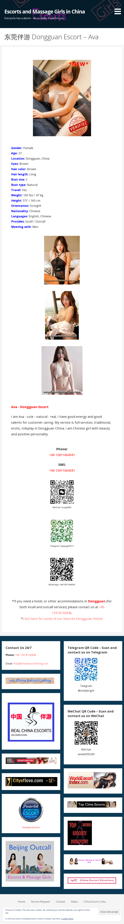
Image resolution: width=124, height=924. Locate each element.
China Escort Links (95, 901)
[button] (119, 7)
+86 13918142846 (25, 655)
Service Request (40, 901)
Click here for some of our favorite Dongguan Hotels (63, 618)
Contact (60, 901)
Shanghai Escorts (31, 827)
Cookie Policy (67, 918)
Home (21, 901)
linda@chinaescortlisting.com (30, 663)
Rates (74, 901)
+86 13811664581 (62, 455)
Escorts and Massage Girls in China (44, 11)
